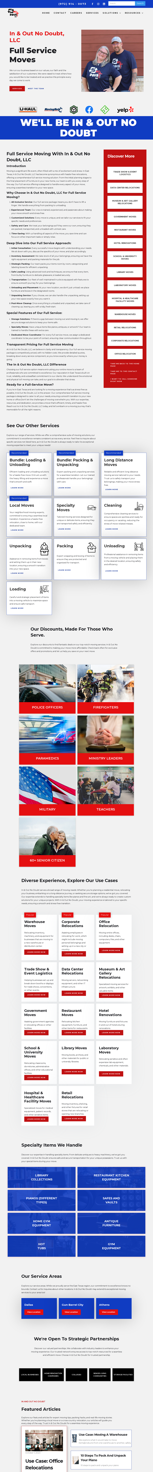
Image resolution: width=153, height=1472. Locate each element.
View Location (33, 1312)
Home (46, 13)
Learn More (17, 488)
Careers (76, 13)
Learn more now (36, 952)
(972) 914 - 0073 (72, 3)
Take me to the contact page (123, 372)
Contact (60, 13)
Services (92, 13)
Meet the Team (36, 88)
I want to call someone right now (123, 380)
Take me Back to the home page (124, 365)
